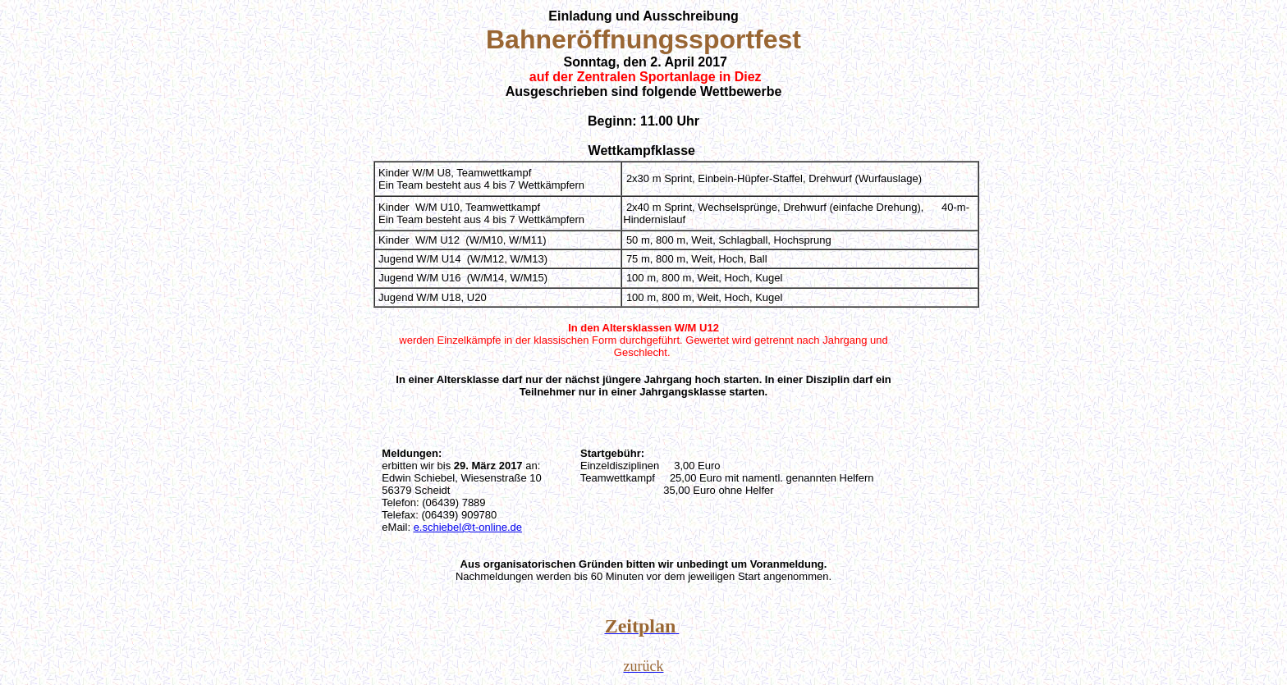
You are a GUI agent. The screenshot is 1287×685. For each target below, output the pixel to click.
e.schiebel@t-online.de (468, 527)
